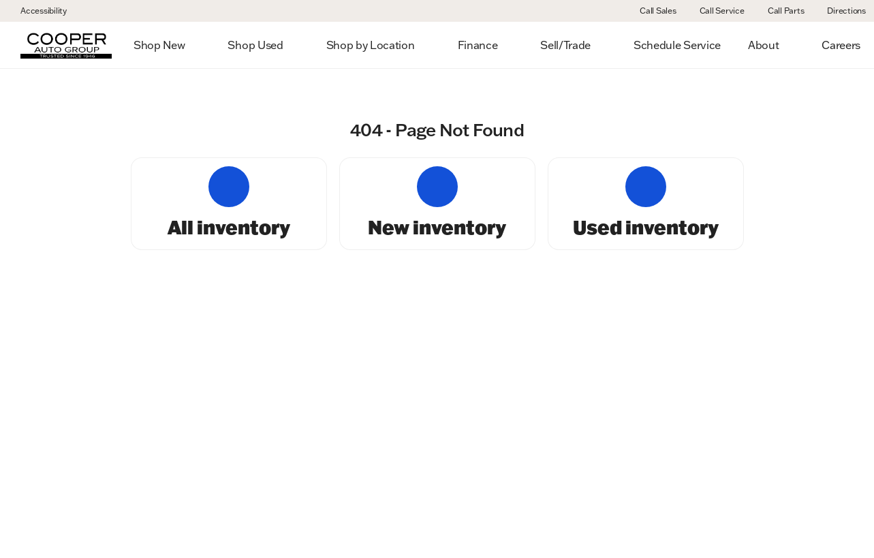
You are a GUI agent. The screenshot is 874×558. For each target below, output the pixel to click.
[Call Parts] (780, 11)
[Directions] (840, 11)
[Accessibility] (37, 11)
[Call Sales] (652, 11)
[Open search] (843, 45)
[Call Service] (716, 11)
